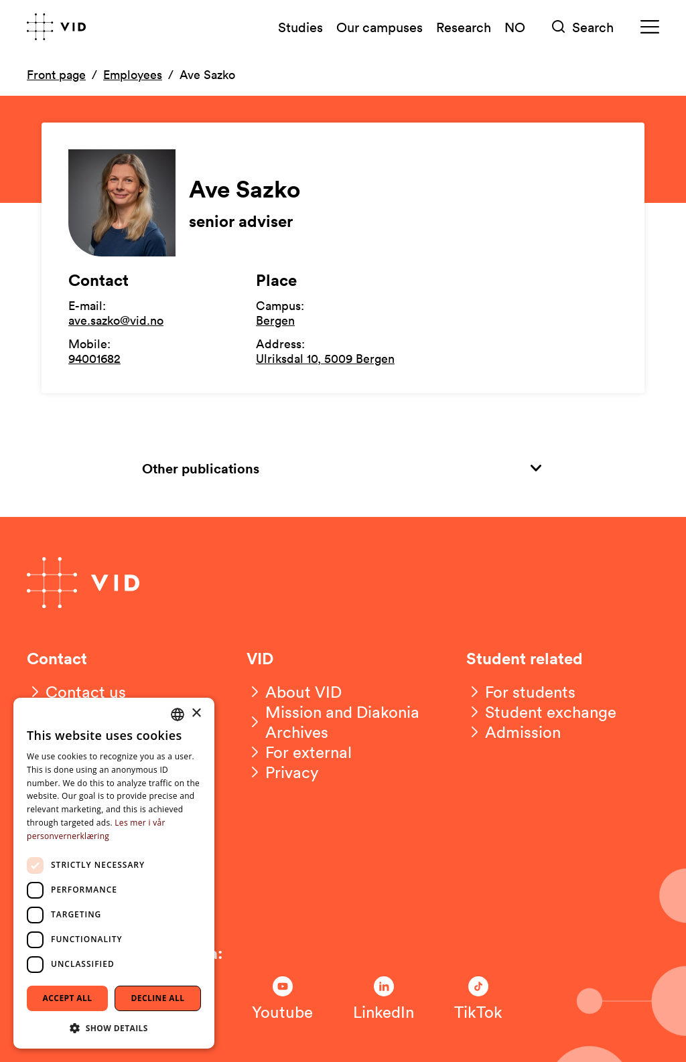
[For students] (520, 692)
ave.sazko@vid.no (115, 320)
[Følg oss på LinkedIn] (383, 999)
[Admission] (513, 732)
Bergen (275, 320)
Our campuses (379, 26)
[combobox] (177, 714)
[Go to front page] (56, 26)
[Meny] (649, 27)
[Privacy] (283, 772)
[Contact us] (76, 692)
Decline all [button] (158, 998)
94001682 (94, 358)
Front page (56, 74)
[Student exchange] (541, 712)
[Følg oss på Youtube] (282, 999)
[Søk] (583, 27)
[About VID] (294, 692)
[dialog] (113, 873)
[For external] (299, 752)
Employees (132, 74)
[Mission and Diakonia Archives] (343, 722)
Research (463, 26)
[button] (114, 1027)
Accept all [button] (67, 998)
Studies (300, 26)
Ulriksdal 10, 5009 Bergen (325, 358)
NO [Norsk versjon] (514, 26)
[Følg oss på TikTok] (478, 999)
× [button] (196, 713)
